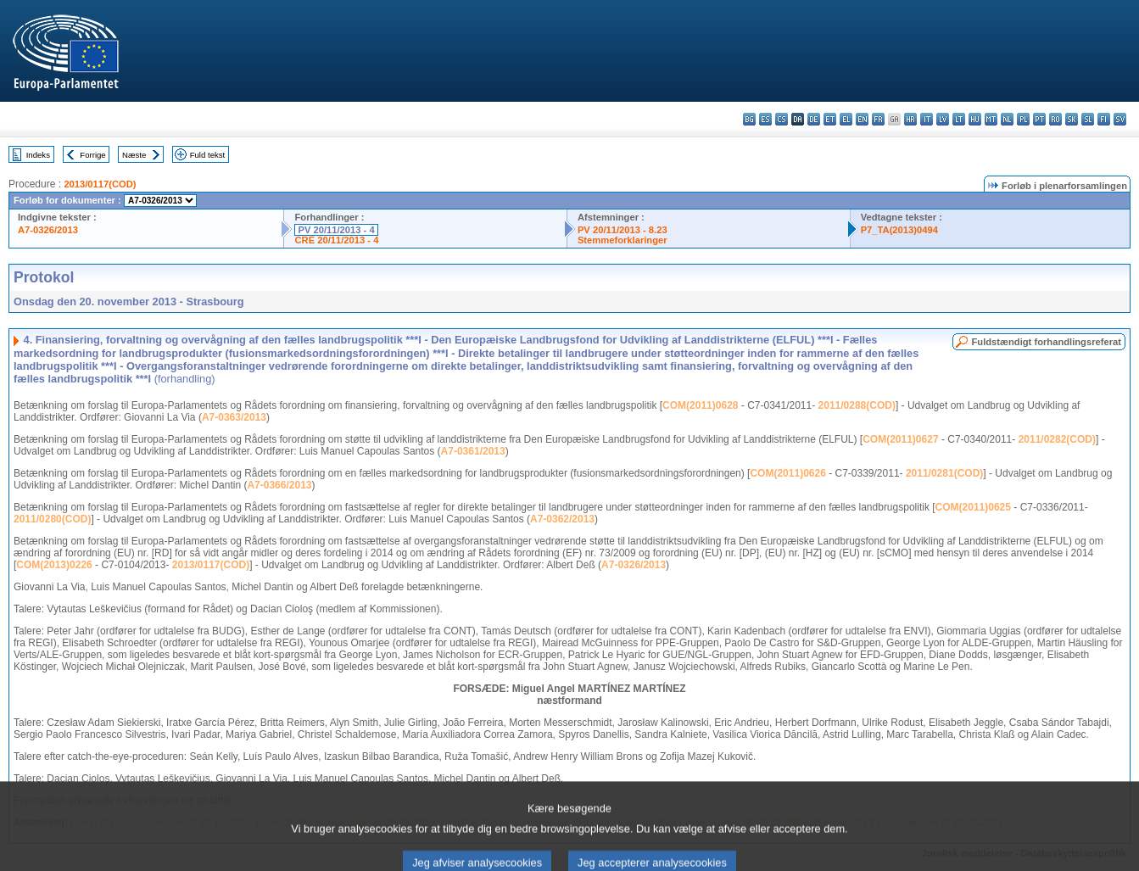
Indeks (38, 154)
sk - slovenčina (1071, 119)
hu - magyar (975, 119)
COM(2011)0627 (900, 439)
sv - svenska (1120, 119)
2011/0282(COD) (1057, 439)
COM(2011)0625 (973, 507)
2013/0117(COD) (100, 184)
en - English (862, 119)
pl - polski (1023, 119)
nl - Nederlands (1007, 119)
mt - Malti (991, 119)
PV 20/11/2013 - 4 (336, 230)
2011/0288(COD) (857, 405)
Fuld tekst (208, 154)
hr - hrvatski (910, 119)
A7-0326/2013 (48, 230)
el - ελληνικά (846, 119)
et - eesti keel (830, 119)
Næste (134, 154)
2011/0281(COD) (944, 473)
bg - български (749, 119)
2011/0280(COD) (52, 519)
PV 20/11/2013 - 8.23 (622, 230)
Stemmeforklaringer (622, 240)
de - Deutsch (813, 119)
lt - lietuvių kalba (958, 119)
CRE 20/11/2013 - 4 (336, 240)
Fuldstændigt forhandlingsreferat (1046, 342)
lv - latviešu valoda (942, 119)
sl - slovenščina (1087, 119)
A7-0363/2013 (234, 417)
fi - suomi (1103, 119)
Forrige (92, 154)
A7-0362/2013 (562, 519)
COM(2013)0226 (54, 565)
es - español (765, 119)
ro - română (1055, 119)
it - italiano (926, 119)
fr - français (878, 119)
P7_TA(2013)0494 (899, 230)
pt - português (1039, 119)
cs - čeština (781, 119)
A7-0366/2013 (279, 485)
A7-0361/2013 (473, 451)
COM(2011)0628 (700, 405)
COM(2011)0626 (787, 473)
